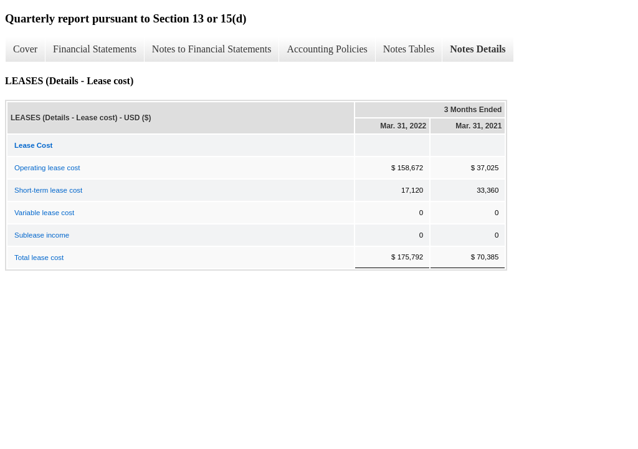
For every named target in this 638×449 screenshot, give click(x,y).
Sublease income (41, 235)
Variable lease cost (44, 212)
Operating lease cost (47, 167)
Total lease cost (39, 257)
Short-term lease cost (48, 190)
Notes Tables (409, 49)
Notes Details (477, 49)
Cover (25, 49)
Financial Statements (94, 49)
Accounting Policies (327, 49)
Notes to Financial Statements (212, 49)
